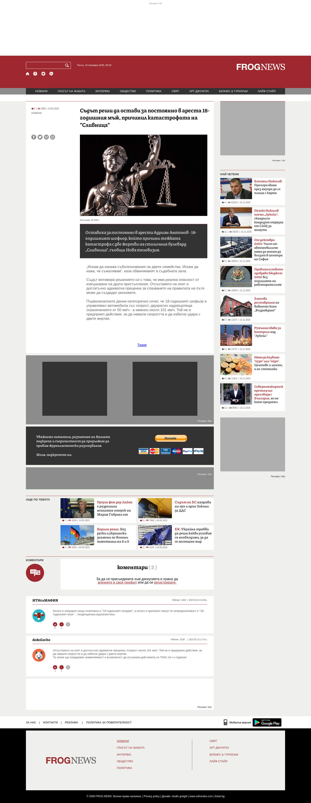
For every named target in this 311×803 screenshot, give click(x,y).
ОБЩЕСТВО (128, 91)
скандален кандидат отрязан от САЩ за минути (268, 220)
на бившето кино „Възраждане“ (266, 304)
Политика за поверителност (109, 722)
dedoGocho (41, 639)
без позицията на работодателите (268, 277)
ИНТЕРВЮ (102, 91)
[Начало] (28, 74)
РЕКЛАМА (71, 722)
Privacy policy (152, 796)
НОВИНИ (41, 91)
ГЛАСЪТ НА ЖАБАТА (71, 91)
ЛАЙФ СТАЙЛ (267, 91)
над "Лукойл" (267, 332)
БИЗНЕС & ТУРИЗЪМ (233, 91)
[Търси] (68, 65)
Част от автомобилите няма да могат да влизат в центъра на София (268, 249)
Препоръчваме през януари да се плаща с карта (268, 187)
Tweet (142, 345)
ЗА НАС (31, 722)
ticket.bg (220, 796)
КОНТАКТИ (50, 722)
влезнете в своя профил (117, 582)
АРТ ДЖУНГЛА (199, 91)
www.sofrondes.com (201, 796)
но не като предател (268, 394)
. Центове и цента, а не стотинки (268, 363)
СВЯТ (175, 91)
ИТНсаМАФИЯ (45, 600)
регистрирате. (165, 582)
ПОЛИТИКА (154, 91)
